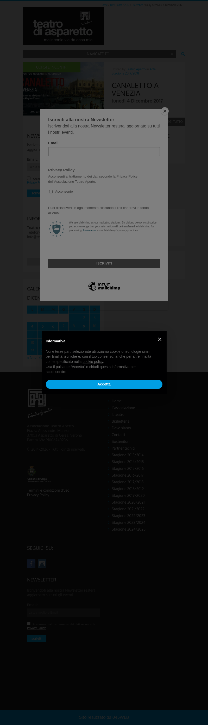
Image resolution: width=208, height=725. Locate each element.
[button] (160, 339)
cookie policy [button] (93, 362)
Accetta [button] (104, 384)
